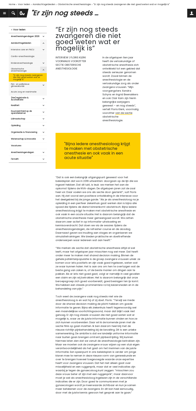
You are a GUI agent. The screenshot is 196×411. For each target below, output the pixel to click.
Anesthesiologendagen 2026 (25, 36)
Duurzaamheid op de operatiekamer (21, 112)
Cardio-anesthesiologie (22, 56)
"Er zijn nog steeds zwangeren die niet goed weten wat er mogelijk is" (28, 77)
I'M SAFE (15, 159)
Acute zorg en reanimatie (24, 91)
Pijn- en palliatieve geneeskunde (20, 85)
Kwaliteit (15, 105)
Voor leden (24, 4)
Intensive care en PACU (22, 49)
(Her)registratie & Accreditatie (20, 98)
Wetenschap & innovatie (23, 139)
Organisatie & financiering (24, 132)
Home (12, 4)
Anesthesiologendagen (22, 152)
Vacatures (16, 145)
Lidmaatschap (18, 118)
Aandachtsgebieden (44, 4)
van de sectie (123, 113)
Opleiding (15, 125)
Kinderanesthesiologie (22, 63)
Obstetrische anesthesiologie (74, 4)
